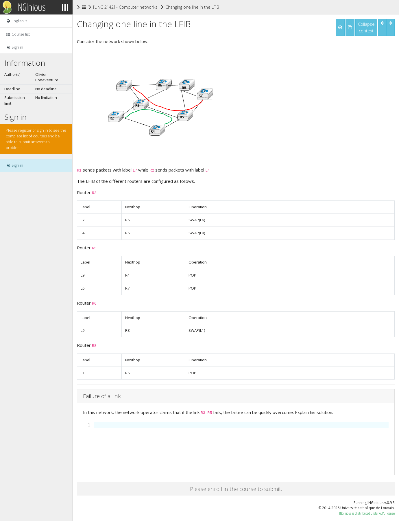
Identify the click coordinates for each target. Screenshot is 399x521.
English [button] (15, 20)
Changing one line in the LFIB (192, 6)
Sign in (14, 47)
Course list (18, 34)
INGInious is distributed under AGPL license (367, 514)
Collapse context (366, 27)
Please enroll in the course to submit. (236, 488)
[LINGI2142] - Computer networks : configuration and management (157, 7)
